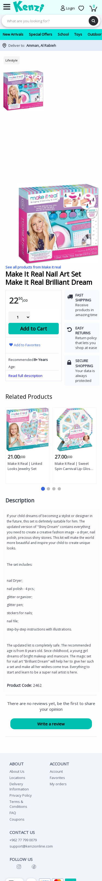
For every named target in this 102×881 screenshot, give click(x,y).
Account (56, 771)
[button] (43, 489)
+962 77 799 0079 (23, 839)
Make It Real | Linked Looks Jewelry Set (25, 466)
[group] (51, 125)
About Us (17, 771)
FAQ (13, 812)
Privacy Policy (21, 795)
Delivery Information (19, 786)
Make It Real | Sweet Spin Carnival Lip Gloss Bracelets (73, 466)
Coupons (17, 819)
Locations (17, 777)
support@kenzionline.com (31, 846)
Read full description (25, 375)
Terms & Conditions (18, 804)
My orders (58, 783)
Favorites (57, 777)
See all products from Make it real (33, 267)
